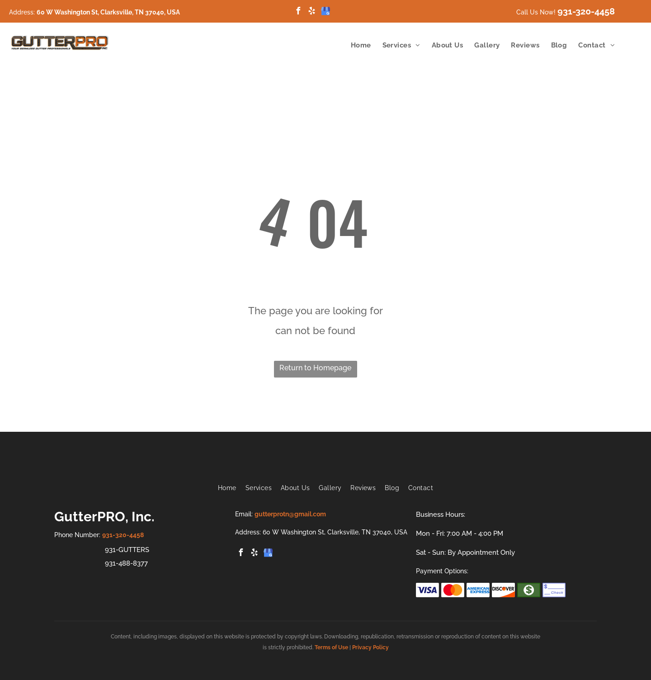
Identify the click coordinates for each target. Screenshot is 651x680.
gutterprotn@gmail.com (290, 514)
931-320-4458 (586, 11)
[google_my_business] (325, 12)
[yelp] (312, 12)
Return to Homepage (315, 368)
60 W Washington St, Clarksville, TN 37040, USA (108, 12)
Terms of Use (331, 647)
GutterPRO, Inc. (104, 516)
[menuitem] (355, 45)
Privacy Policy (370, 647)
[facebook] (298, 12)
